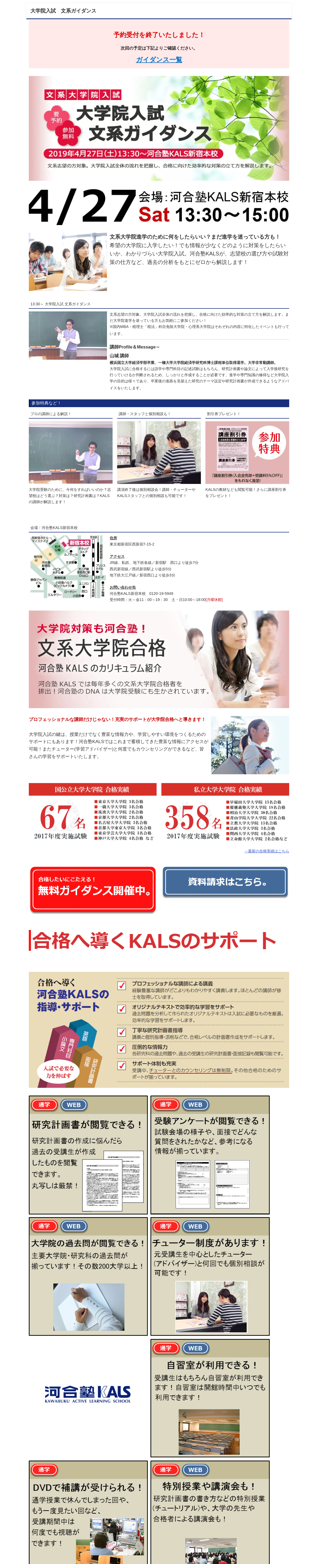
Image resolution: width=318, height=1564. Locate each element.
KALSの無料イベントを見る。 (247, 1528)
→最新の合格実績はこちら (266, 851)
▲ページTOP (274, 1555)
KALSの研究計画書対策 (159, 1528)
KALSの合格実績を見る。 (70, 1537)
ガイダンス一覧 (159, 59)
